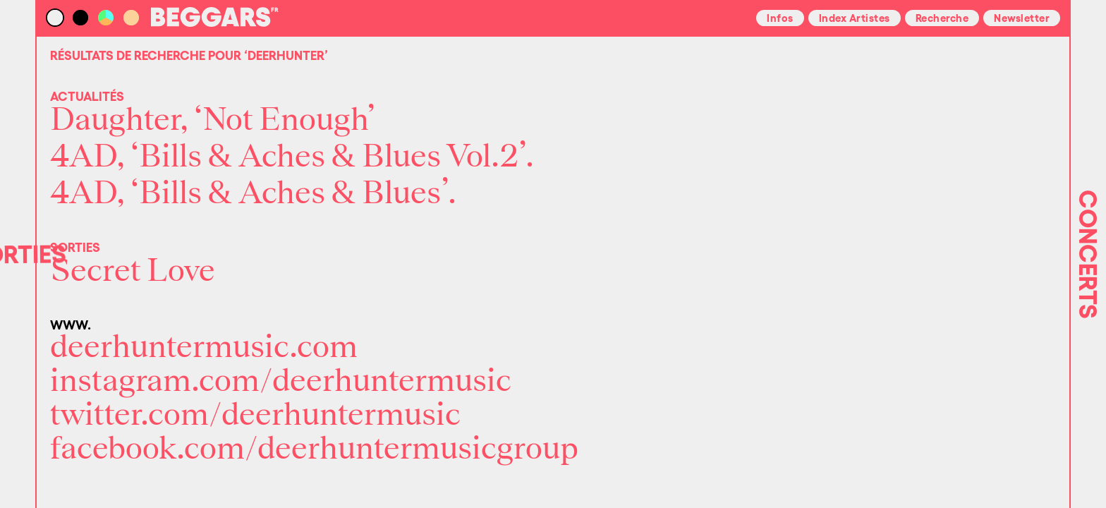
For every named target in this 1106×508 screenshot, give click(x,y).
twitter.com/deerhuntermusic (255, 415)
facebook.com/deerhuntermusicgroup (314, 449)
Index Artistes (854, 17)
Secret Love (132, 271)
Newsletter (1022, 17)
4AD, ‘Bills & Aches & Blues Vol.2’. (292, 157)
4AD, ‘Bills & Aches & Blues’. (253, 193)
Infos (780, 17)
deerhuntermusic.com (204, 347)
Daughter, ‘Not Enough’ (212, 120)
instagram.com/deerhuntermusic (280, 381)
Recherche (942, 17)
